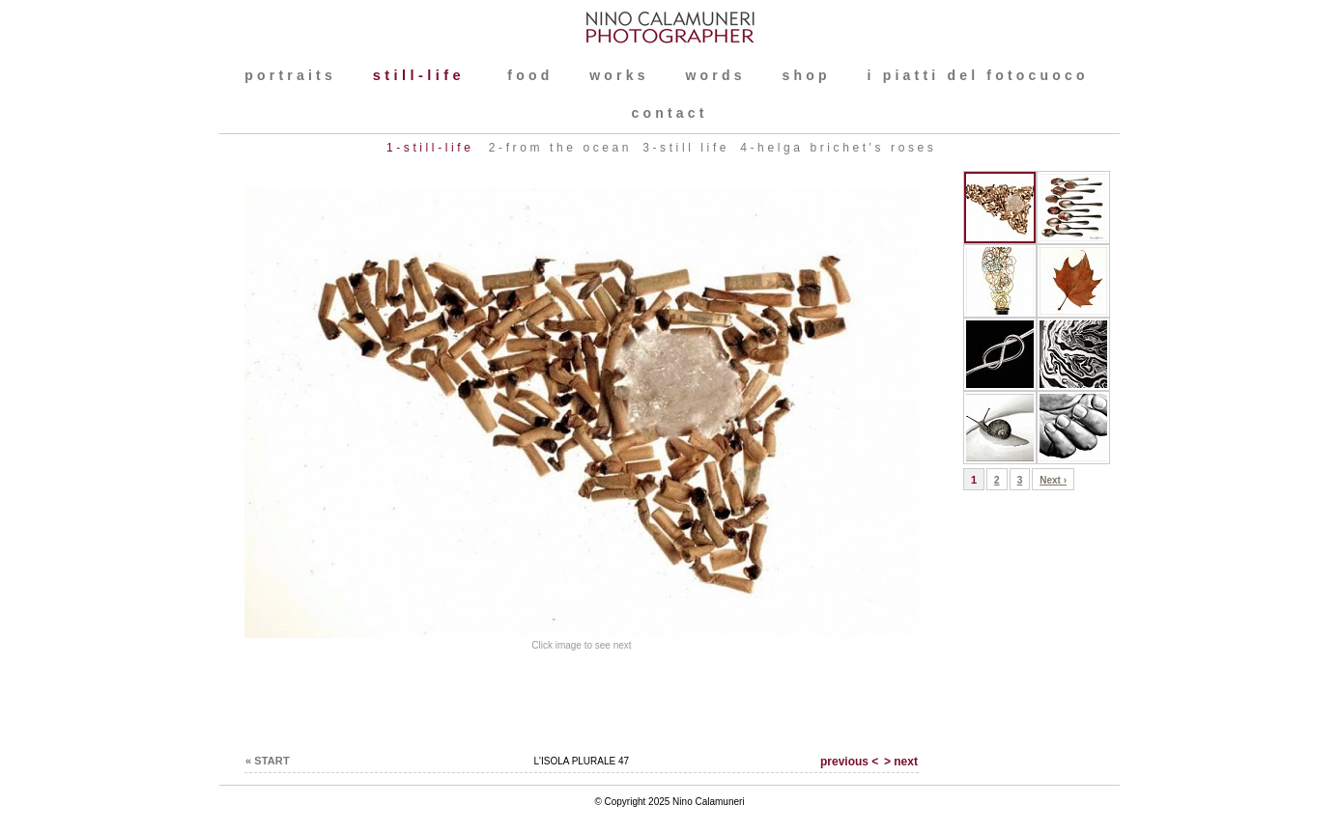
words (715, 75)
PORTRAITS (290, 75)
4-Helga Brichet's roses (838, 147)
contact (669, 113)
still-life (423, 75)
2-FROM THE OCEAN (560, 147)
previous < (849, 761)
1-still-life (433, 147)
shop (807, 75)
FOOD (530, 75)
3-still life (685, 147)
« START (267, 760)
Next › (1053, 480)
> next (901, 761)
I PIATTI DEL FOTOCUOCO (978, 75)
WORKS (618, 75)
